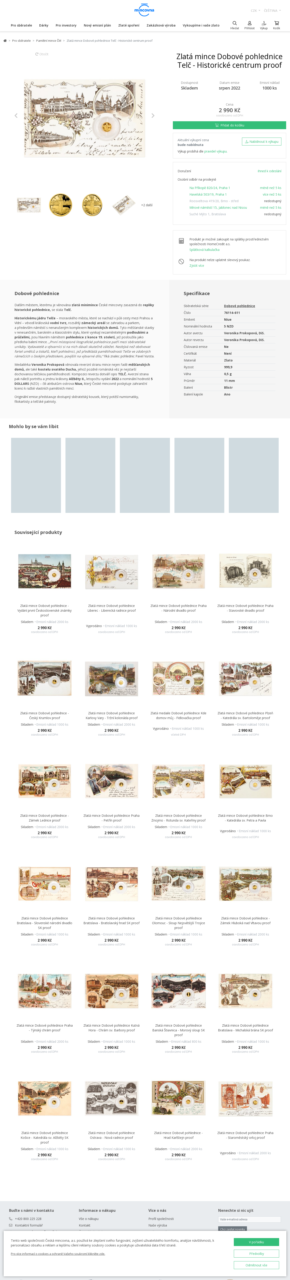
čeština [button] (271, 10)
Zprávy (153, 1144)
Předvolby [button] (256, 1253)
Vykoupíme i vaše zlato (201, 25)
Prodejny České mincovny (98, 1144)
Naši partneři (157, 1131)
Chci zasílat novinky (232, 1129)
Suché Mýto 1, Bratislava (207, 214)
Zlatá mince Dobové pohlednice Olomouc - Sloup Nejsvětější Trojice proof (178, 822)
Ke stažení (156, 1151)
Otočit (41, 56)
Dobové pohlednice (239, 306)
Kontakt (84, 1125)
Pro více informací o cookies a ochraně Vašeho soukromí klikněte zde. (58, 1254)
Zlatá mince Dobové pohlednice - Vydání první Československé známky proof (44, 510)
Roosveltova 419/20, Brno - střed (214, 201)
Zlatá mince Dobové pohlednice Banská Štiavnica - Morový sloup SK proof (178, 930)
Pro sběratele (21, 25)
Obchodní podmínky (93, 1138)
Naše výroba (157, 1125)
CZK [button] (254, 10)
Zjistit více (196, 265)
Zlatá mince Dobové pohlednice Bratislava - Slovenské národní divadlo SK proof (44, 822)
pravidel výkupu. (215, 151)
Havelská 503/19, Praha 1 (208, 194)
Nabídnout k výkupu (261, 141)
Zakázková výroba (161, 25)
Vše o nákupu (89, 1118)
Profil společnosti (161, 1118)
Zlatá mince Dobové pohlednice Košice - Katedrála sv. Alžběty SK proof (44, 1037)
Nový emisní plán (97, 25)
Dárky (43, 25)
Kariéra (153, 1138)
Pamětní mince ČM (48, 41)
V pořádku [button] (256, 1242)
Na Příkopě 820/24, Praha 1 (209, 188)
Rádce (83, 1151)
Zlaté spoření (128, 25)
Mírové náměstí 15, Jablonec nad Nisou (218, 207)
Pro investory (66, 25)
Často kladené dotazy (95, 1131)
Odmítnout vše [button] (256, 1265)
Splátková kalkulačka (204, 249)
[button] (24, 115)
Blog (82, 1158)
